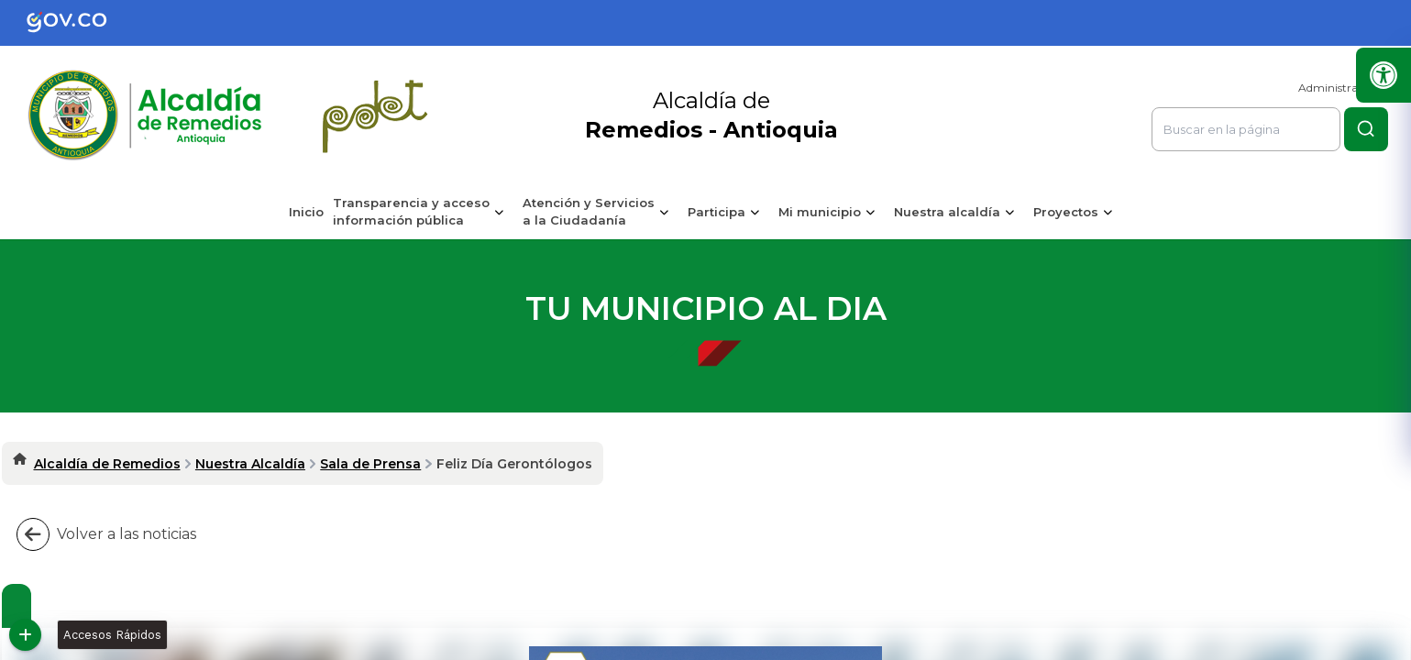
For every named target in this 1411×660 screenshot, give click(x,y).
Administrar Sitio (1343, 87)
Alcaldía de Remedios (107, 464)
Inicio (306, 211)
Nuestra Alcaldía (250, 464)
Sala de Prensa (370, 464)
